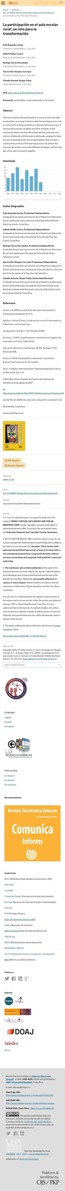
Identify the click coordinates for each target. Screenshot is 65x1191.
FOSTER (8, 913)
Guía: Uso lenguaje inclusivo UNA (19, 919)
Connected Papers (12, 896)
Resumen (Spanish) (15, 465)
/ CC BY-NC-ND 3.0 (37, 636)
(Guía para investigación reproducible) (36, 954)
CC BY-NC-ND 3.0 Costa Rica (37, 1121)
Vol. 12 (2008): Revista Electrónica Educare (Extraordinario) (28, 13)
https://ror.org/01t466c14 (42, 1108)
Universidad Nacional (21, 1082)
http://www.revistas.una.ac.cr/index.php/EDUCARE (29, 1095)
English (7, 717)
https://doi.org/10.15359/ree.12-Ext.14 (25, 92)
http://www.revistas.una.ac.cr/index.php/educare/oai (30, 1103)
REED (7, 942)
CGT (19, 1154)
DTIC (24, 1154)
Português (9, 726)
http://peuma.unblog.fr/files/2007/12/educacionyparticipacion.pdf (33, 393)
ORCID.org (9, 936)
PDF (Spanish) (13, 460)
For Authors (9, 780)
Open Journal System (29, 1159)
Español (8, 722)
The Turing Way (11, 954)
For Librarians (10, 784)
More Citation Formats (14, 665)
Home (5, 10)
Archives (15, 10)
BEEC (7, 879)
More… (7, 1050)
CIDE (8, 1082)
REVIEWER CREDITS (14, 948)
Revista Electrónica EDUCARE (16, 636)
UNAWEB (10, 1154)
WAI (6, 959)
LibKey (7, 925)
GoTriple (8, 902)
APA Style (9, 884)
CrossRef (8, 890)
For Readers (9, 776)
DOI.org (8, 908)
